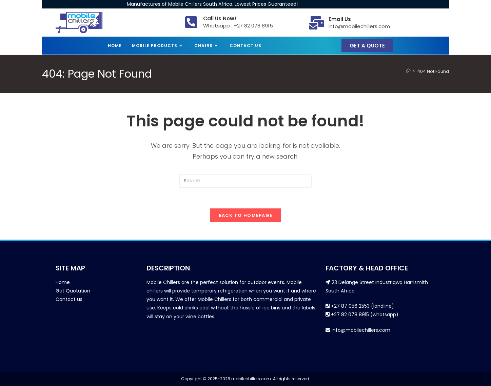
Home (63, 282)
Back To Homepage (246, 215)
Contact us (69, 299)
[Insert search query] (245, 181)
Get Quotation (73, 290)
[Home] (408, 71)
